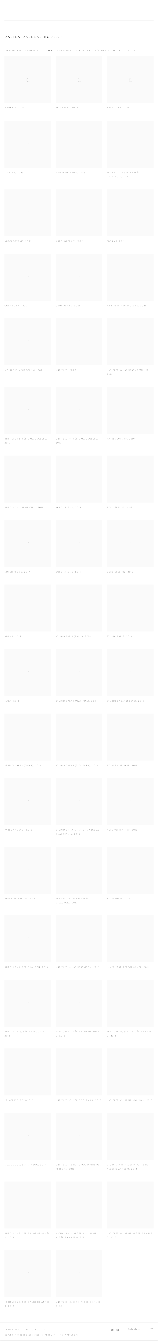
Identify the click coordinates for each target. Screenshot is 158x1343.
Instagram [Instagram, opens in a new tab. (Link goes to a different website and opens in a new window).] (117, 1330)
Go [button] (152, 1328)
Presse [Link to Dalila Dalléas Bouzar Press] (132, 50)
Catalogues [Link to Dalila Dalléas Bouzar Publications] (82, 50)
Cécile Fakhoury (22, 10)
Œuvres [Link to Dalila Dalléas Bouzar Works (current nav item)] (47, 50)
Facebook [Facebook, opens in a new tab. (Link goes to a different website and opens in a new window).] (122, 1330)
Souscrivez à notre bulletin (112, 1330)
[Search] (137, 1329)
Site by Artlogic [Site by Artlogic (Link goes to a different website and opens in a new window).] (68, 1335)
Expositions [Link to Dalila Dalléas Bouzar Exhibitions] (63, 50)
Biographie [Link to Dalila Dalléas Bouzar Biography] (32, 50)
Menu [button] (151, 10)
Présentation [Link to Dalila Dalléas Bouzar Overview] (13, 50)
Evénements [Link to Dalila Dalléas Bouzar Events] (101, 50)
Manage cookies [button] (35, 1330)
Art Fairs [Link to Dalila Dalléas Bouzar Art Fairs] (119, 50)
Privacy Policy (13, 1330)
